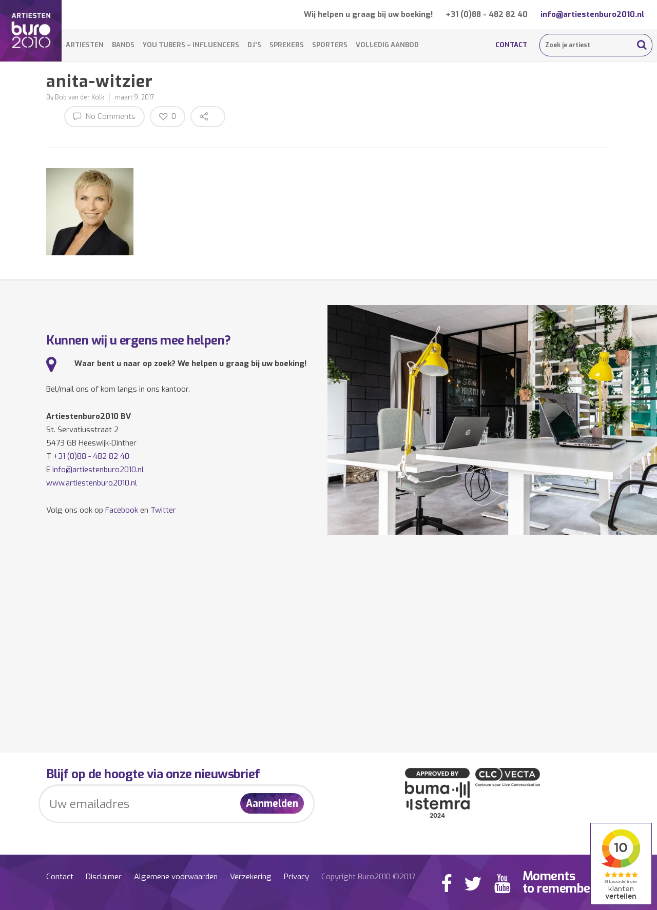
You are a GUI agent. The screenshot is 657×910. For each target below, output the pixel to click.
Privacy (296, 877)
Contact (511, 45)
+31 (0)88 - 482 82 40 (487, 14)
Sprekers (286, 45)
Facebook (121, 510)
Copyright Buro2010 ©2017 (368, 877)
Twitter (163, 510)
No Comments (104, 116)
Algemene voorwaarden (176, 877)
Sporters (329, 45)
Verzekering (251, 877)
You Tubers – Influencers (191, 45)
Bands (123, 45)
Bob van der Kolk (79, 97)
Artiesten (85, 45)
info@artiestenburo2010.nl (592, 14)
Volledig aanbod (387, 45)
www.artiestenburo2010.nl (91, 483)
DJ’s (254, 45)
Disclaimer (104, 877)
